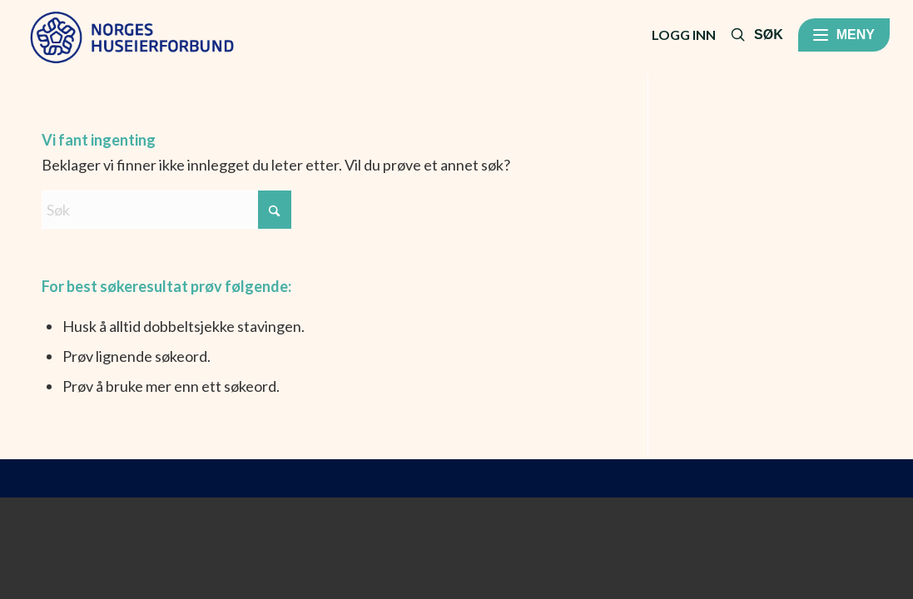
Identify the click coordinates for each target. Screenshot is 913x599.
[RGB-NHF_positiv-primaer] (132, 37)
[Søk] (166, 210)
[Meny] (844, 35)
